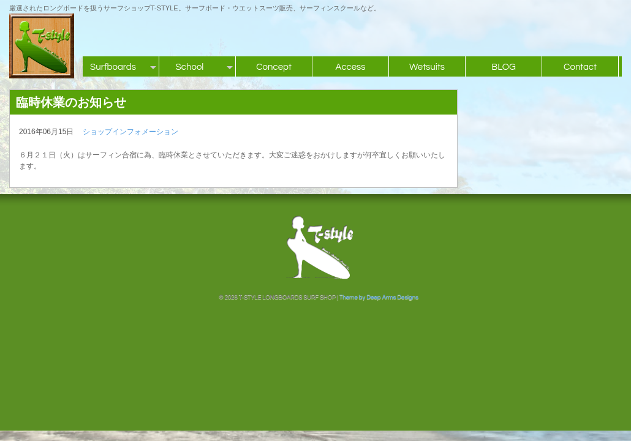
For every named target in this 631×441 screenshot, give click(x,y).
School (190, 67)
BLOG (503, 67)
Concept (274, 67)
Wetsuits (427, 67)
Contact (580, 67)
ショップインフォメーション (130, 131)
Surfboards (113, 67)
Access (350, 67)
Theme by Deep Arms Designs (378, 297)
